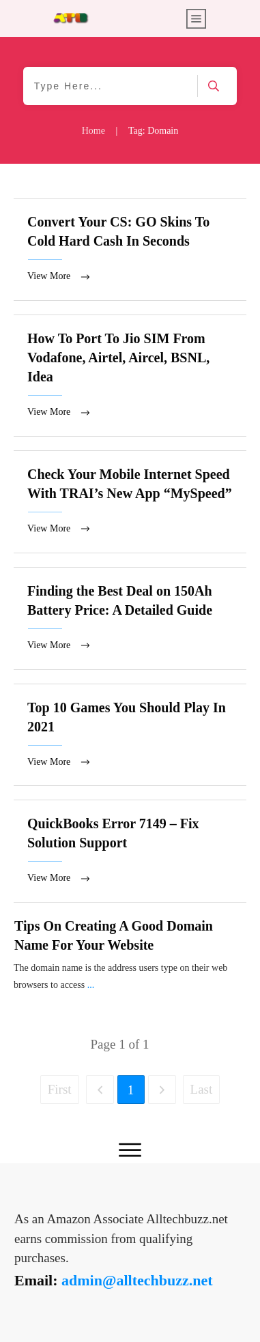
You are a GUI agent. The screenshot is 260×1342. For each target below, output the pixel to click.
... (91, 993)
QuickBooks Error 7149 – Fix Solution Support (130, 858)
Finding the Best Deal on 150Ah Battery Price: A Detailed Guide (130, 623)
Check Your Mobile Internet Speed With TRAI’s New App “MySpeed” (130, 505)
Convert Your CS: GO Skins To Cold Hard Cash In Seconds (130, 250)
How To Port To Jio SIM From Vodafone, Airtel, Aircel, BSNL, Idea (130, 378)
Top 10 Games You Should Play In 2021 (130, 741)
